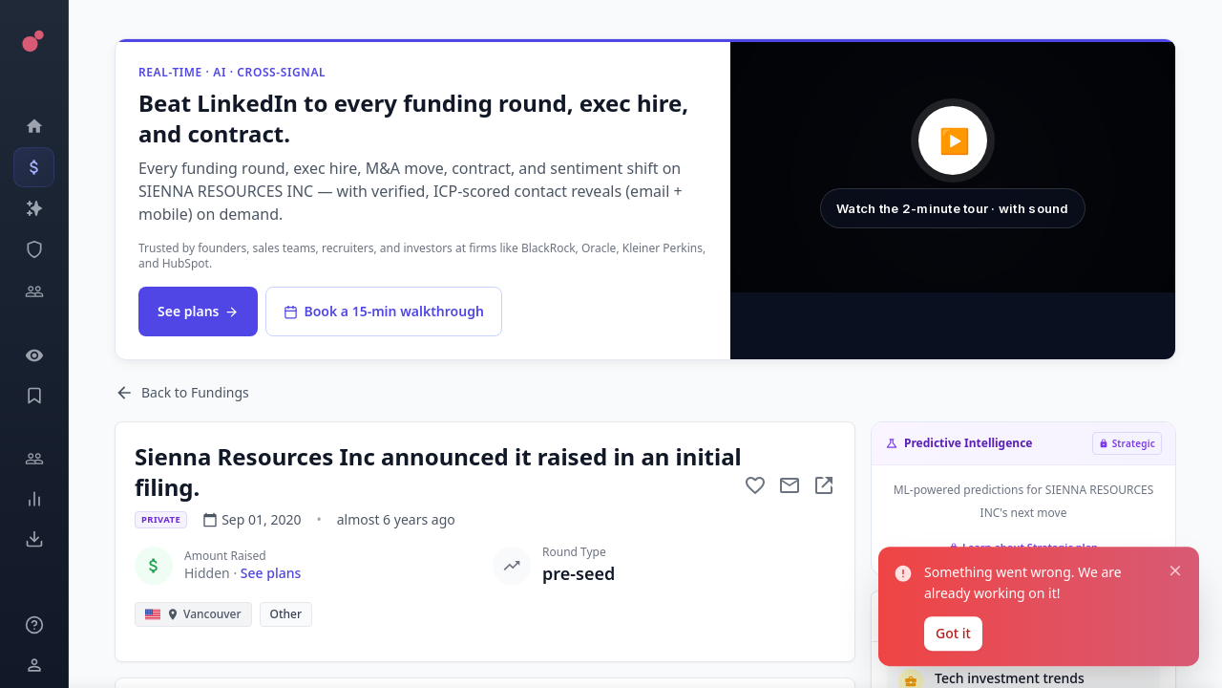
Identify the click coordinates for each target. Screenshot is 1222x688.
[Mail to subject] (789, 485)
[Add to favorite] (755, 485)
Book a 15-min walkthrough (383, 311)
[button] (952, 167)
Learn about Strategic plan (1023, 547)
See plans (198, 311)
